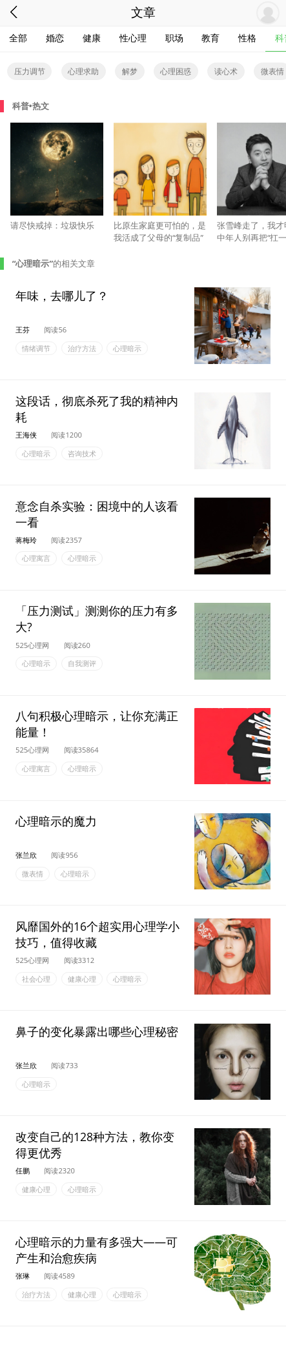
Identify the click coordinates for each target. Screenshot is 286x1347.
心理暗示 (127, 348)
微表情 (32, 873)
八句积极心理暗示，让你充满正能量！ (96, 724)
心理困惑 (175, 71)
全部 (18, 38)
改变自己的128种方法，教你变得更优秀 (94, 1144)
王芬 (22, 329)
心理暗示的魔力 (56, 821)
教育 (210, 38)
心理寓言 (36, 558)
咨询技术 (82, 453)
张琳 (22, 1276)
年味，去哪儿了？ (61, 295)
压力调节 (29, 71)
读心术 (226, 71)
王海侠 (26, 435)
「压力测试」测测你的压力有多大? (96, 618)
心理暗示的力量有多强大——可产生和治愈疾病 (96, 1249)
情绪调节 (36, 348)
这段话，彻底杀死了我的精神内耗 (96, 408)
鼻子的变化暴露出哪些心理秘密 (96, 1031)
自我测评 (82, 664)
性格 (247, 38)
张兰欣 (26, 855)
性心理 (133, 38)
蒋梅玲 (26, 540)
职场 (174, 38)
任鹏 (22, 1170)
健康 (92, 38)
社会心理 (36, 979)
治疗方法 (82, 348)
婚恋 (55, 38)
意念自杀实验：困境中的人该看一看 (96, 513)
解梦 (130, 71)
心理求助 (83, 71)
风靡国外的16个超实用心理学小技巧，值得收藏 (97, 934)
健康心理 (82, 979)
